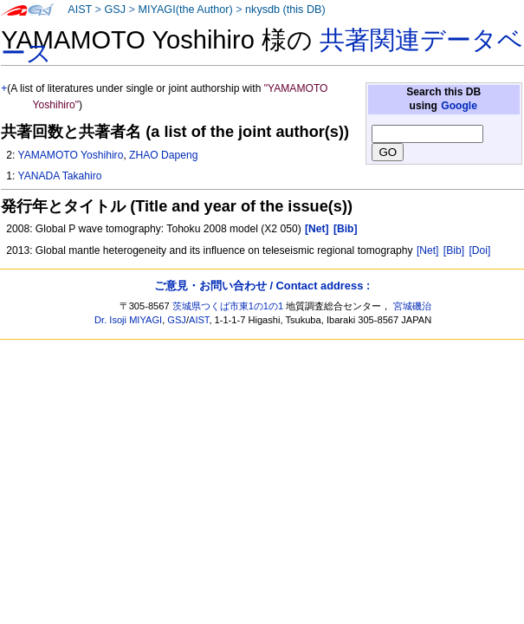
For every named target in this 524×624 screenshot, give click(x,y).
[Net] (428, 250)
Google (459, 106)
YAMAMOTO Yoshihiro (70, 155)
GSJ (115, 9)
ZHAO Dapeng (163, 155)
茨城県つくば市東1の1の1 (228, 306)
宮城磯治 (412, 306)
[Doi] (479, 250)
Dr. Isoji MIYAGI (128, 320)
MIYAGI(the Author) (185, 9)
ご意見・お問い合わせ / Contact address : (262, 285)
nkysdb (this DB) (285, 9)
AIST (80, 9)
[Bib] (453, 250)
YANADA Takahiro (59, 176)
